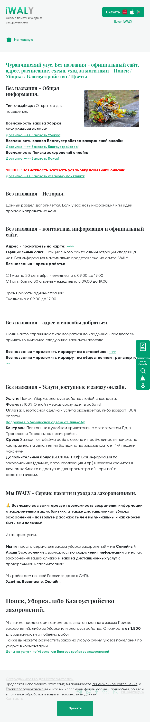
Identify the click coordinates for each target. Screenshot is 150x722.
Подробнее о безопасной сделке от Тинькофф (45, 422)
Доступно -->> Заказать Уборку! (33, 135)
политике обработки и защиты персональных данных (52, 694)
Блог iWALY (123, 22)
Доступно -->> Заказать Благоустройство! (42, 147)
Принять (75, 708)
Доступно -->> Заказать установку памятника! (45, 176)
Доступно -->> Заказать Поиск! (32, 158)
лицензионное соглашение (114, 684)
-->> (70, 246)
